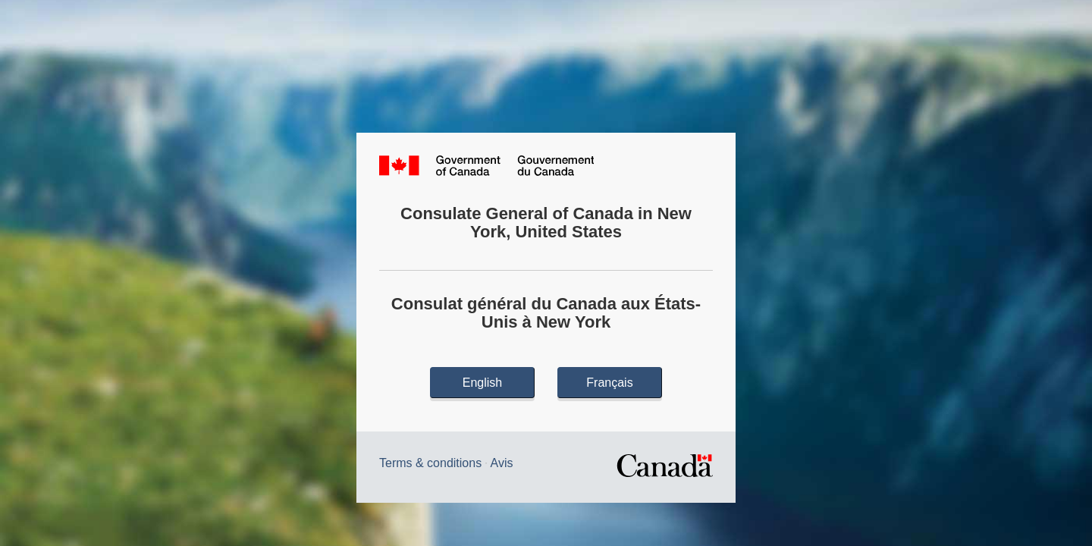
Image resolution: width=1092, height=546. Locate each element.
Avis (502, 463)
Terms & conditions (430, 463)
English (482, 382)
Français (609, 382)
